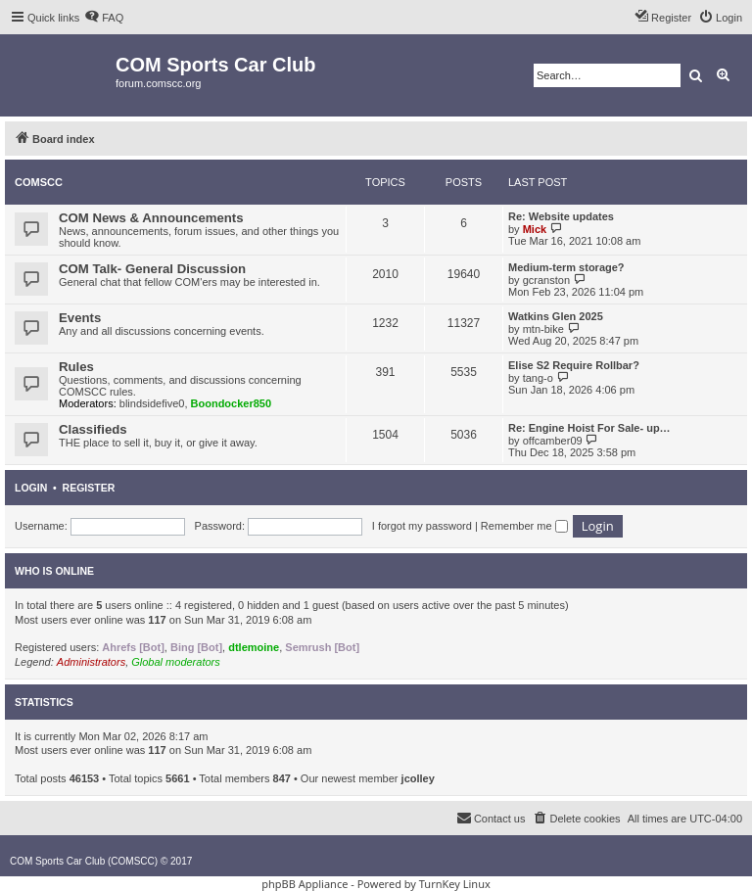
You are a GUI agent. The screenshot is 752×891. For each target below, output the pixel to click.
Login (31, 487)
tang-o (538, 378)
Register (89, 487)
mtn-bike (543, 329)
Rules (76, 366)
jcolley (418, 778)
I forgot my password (422, 526)
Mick (534, 229)
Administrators (91, 662)
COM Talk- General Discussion (152, 268)
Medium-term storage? (566, 267)
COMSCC (39, 182)
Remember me (524, 526)
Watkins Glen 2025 (555, 316)
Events (80, 317)
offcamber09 (553, 440)
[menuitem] (103, 17)
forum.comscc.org (158, 83)
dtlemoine (253, 647)
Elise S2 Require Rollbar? (573, 365)
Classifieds (93, 429)
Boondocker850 (231, 403)
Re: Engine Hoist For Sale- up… (589, 428)
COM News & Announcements (151, 218)
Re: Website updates (561, 216)
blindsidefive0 (152, 403)
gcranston (546, 280)
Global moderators (175, 662)
